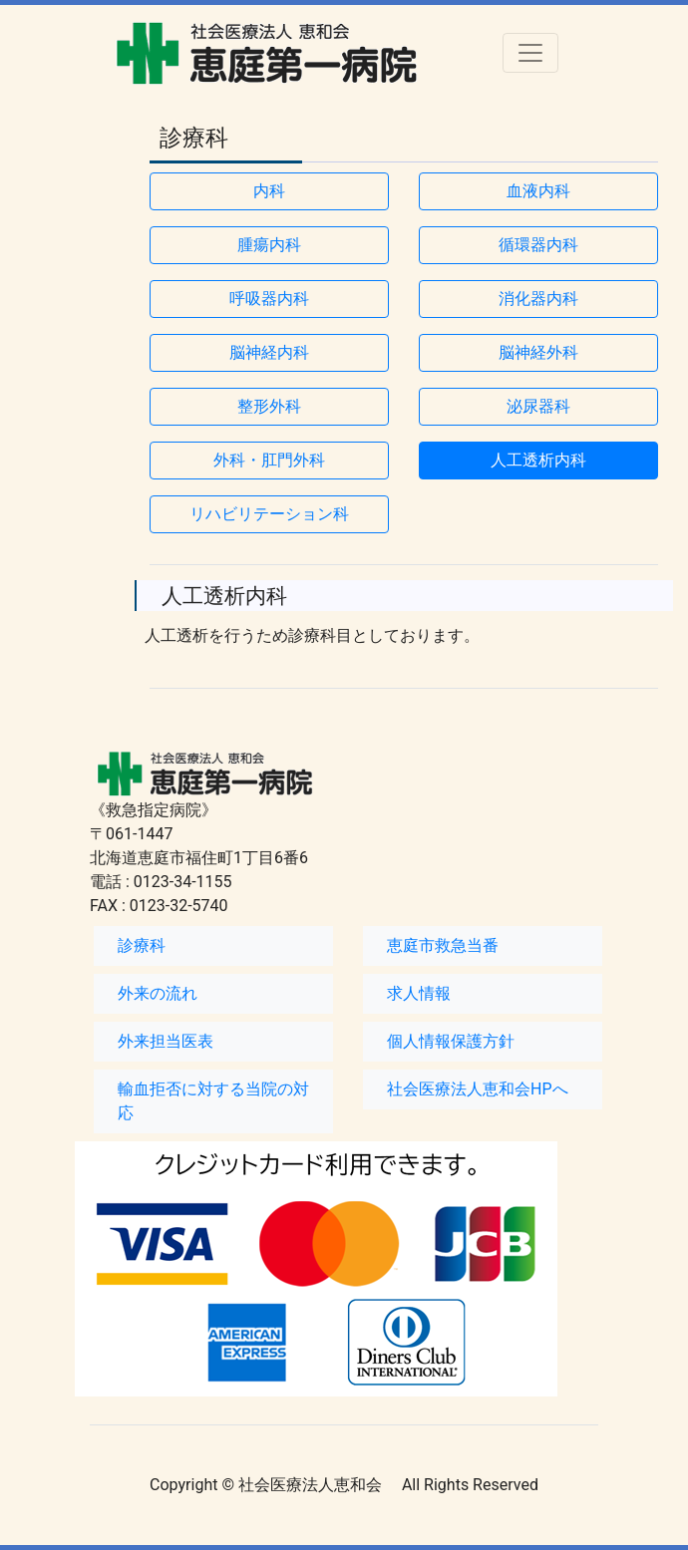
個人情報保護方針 (451, 1041)
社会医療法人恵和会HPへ (477, 1089)
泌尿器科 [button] (538, 406)
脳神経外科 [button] (538, 352)
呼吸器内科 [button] (269, 298)
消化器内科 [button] (538, 298)
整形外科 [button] (269, 406)
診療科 (142, 945)
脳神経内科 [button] (269, 352)
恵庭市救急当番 (443, 945)
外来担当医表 (165, 1041)
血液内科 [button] (538, 190)
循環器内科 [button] (538, 244)
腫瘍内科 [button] (269, 244)
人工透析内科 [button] (538, 460)
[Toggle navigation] (530, 53)
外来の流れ (157, 993)
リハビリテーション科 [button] (269, 513)
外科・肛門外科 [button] (269, 460)
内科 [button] (269, 190)
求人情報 (419, 993)
